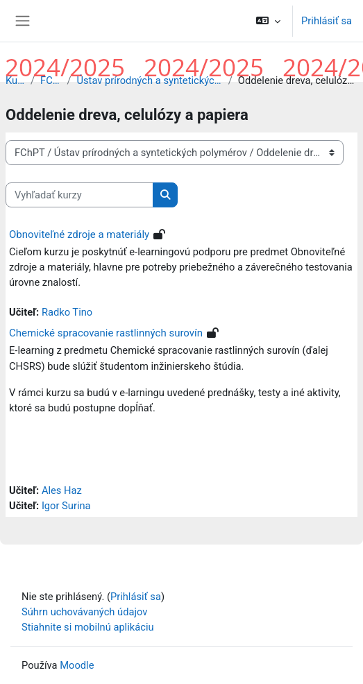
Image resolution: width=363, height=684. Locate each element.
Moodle (77, 665)
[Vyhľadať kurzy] (79, 194)
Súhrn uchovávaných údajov (84, 612)
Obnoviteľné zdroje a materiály (79, 234)
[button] (268, 21)
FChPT (50, 80)
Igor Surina (66, 505)
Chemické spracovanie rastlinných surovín (106, 333)
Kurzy (15, 80)
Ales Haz (62, 490)
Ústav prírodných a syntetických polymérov (149, 80)
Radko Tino (67, 312)
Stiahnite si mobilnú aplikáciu (88, 627)
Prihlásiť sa (326, 21)
